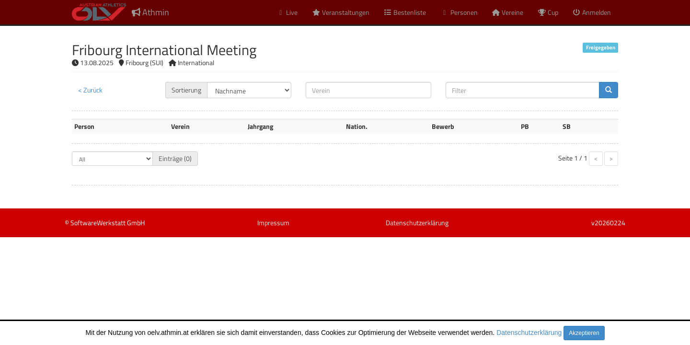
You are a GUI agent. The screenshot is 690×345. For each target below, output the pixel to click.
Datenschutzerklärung (529, 332)
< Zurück (90, 90)
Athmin (150, 12)
